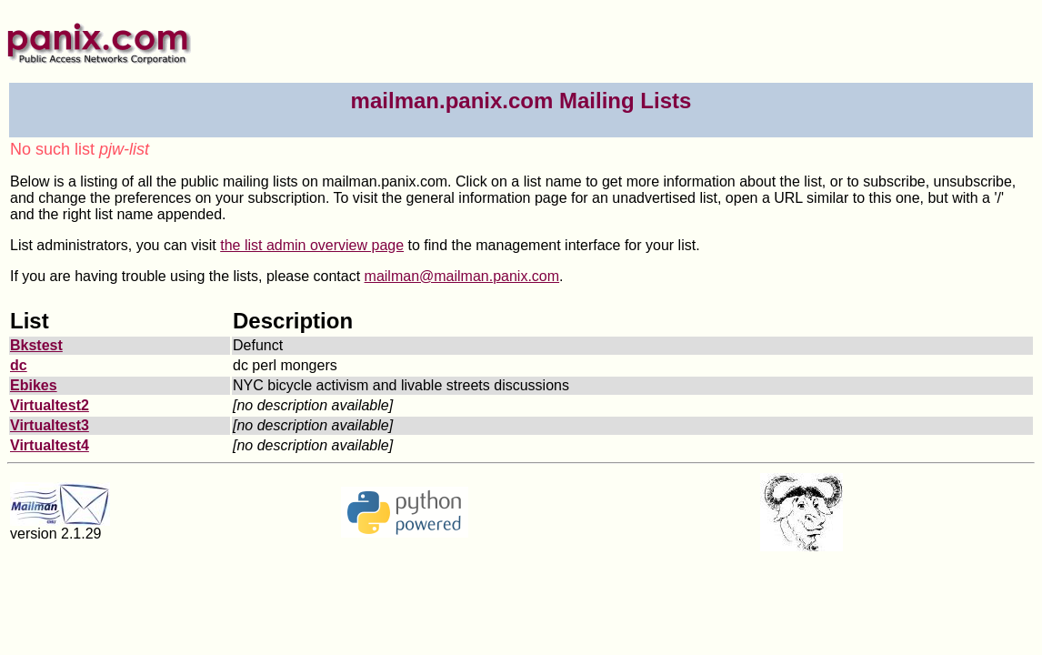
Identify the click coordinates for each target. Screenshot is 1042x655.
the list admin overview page (312, 245)
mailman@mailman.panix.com (462, 276)
